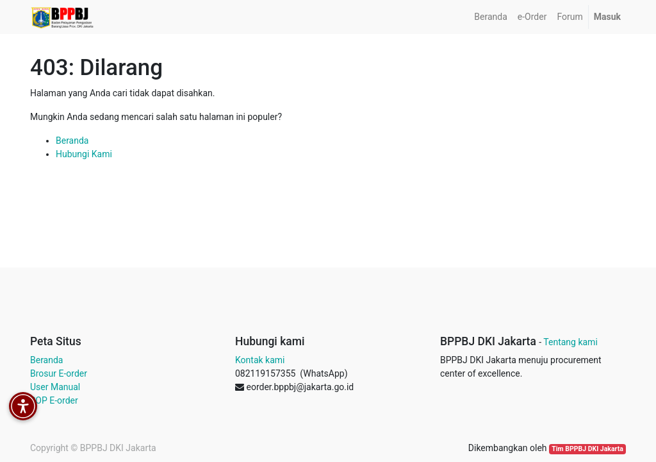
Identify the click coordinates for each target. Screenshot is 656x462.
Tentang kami (570, 342)
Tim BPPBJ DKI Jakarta (587, 449)
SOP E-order (54, 400)
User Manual (55, 387)
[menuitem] (490, 17)
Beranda (72, 140)
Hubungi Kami (84, 154)
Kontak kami (259, 360)
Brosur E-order (58, 373)
